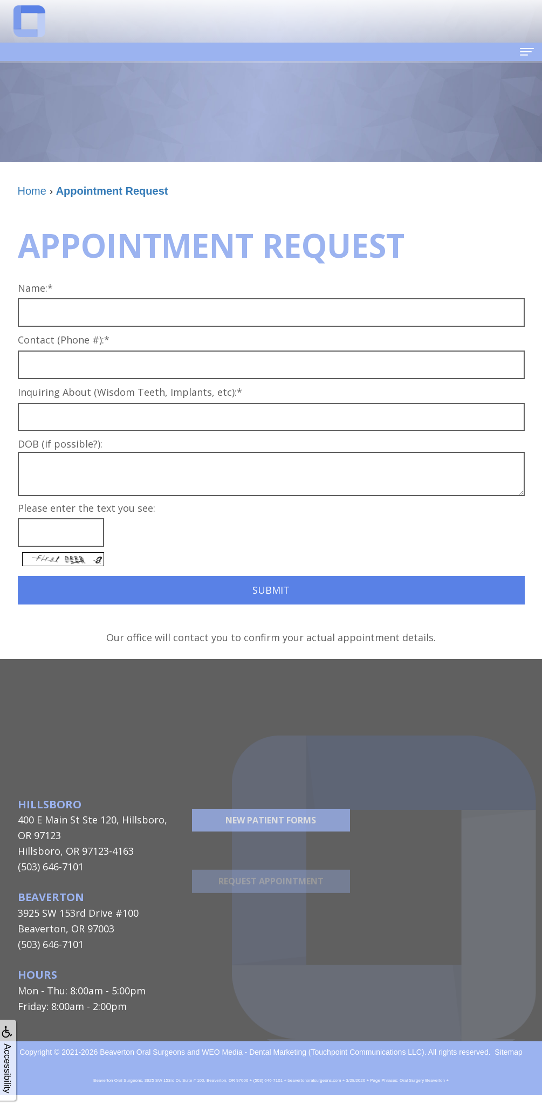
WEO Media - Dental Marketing (254, 1052)
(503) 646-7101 (51, 866)
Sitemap (508, 1052)
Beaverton (51, 897)
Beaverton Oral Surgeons (142, 1052)
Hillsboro (49, 804)
